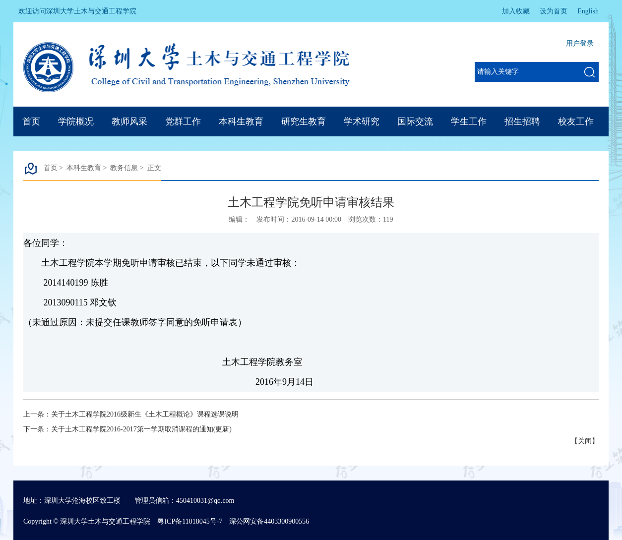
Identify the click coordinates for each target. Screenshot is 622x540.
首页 (31, 121)
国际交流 (415, 121)
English (588, 11)
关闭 (585, 441)
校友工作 (576, 121)
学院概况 (76, 121)
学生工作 (469, 121)
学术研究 (361, 121)
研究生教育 (303, 121)
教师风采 (129, 121)
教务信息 (124, 168)
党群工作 (183, 121)
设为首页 (553, 11)
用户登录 (580, 43)
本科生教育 (241, 121)
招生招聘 (522, 121)
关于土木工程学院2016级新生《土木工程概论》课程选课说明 (145, 414)
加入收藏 (516, 11)
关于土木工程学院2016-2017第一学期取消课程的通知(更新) (141, 429)
